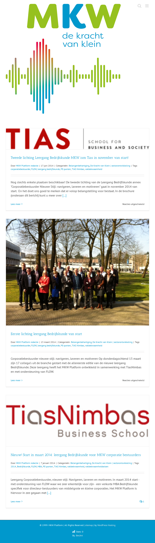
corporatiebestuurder (20, 169)
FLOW (34, 169)
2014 (13, 466)
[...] (64, 195)
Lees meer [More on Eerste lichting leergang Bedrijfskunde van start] (16, 380)
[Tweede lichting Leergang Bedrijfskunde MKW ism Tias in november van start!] (77, 138)
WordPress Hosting (106, 525)
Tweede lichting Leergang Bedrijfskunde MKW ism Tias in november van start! (70, 158)
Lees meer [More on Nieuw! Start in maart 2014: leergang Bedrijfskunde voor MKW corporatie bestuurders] (16, 501)
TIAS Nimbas (78, 169)
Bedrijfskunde (23, 466)
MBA (40, 466)
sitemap (89, 525)
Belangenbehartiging (79, 165)
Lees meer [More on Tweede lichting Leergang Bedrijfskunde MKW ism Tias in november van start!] (16, 204)
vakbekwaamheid (93, 169)
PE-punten (66, 169)
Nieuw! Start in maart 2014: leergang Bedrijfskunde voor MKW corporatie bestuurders (76, 455)
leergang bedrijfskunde (49, 169)
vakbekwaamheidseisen (96, 466)
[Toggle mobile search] (139, 6)
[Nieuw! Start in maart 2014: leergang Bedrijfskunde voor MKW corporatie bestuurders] (77, 420)
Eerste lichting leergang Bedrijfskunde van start (46, 334)
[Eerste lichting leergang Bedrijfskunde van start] (77, 272)
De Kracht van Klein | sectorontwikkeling (110, 165)
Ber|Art (79, 535)
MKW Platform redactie (27, 165)
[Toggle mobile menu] (147, 6)
